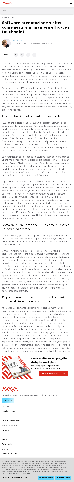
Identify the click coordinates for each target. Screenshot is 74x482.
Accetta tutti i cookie (46, 478)
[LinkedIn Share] (22, 55)
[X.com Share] (16, 55)
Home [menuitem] (4, 11)
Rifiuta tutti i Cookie (63, 478)
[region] (37, 470)
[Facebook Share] (28, 55)
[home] (7, 3)
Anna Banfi (17, 40)
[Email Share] (34, 55)
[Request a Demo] (8, 400)
